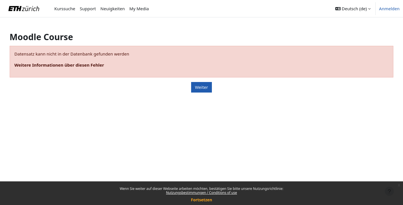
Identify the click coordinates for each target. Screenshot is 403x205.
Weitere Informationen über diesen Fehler (70, 65)
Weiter (201, 87)
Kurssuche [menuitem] (64, 8)
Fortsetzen (201, 199)
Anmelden (389, 8)
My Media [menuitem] (139, 8)
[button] (353, 8)
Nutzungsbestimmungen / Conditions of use (201, 192)
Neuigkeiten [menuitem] (112, 8)
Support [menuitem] (88, 8)
